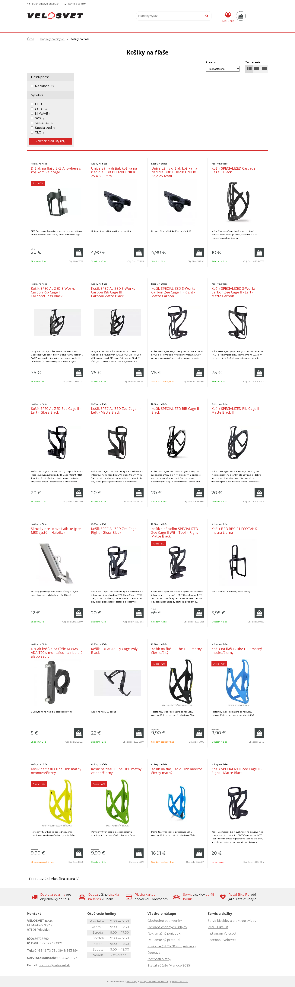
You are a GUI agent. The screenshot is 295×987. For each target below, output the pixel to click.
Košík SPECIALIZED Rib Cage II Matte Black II (235, 410)
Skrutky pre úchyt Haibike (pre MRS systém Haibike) (56, 530)
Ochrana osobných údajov (167, 927)
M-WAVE (43, 113)
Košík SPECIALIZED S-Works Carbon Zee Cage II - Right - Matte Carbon (173, 292)
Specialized (45, 128)
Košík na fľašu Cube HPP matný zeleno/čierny (116, 771)
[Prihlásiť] (228, 17)
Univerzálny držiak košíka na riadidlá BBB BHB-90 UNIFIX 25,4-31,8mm (114, 172)
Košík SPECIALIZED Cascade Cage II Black (233, 170)
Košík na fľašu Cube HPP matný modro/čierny (236, 651)
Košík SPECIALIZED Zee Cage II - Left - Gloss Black (56, 410)
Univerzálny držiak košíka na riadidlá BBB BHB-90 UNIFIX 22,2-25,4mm (174, 172)
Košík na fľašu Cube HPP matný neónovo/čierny (56, 771)
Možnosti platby (159, 959)
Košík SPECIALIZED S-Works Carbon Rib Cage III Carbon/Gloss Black (53, 292)
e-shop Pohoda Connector (154, 981)
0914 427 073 (67, 958)
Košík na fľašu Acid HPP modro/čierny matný (176, 771)
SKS (39, 118)
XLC (39, 132)
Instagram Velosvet (222, 933)
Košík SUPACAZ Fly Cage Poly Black (114, 651)
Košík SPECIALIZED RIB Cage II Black (175, 410)
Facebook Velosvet (222, 940)
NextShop (132, 981)
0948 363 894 (77, 3)
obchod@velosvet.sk (45, 3)
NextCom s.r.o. (180, 981)
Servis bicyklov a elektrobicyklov (232, 921)
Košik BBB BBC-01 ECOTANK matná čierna (234, 530)
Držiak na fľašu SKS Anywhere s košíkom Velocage (56, 170)
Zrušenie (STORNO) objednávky (172, 946)
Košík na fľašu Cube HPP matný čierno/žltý (176, 651)
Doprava (154, 952)
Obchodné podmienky (165, 921)
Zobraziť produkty (50, 141)
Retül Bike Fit (218, 927)
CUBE (41, 109)
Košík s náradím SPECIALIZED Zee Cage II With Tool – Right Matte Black (174, 532)
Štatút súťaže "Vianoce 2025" (169, 965)
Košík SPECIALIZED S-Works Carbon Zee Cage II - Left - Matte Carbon (233, 292)
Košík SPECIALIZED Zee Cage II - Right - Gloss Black (116, 530)
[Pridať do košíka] (78, 252)
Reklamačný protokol (164, 940)
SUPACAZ (44, 123)
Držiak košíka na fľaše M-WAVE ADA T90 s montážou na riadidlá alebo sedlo (56, 653)
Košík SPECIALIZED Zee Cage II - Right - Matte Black (236, 771)
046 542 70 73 (45, 950)
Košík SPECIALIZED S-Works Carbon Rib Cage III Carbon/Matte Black (113, 292)
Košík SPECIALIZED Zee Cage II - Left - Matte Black (116, 410)
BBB (40, 104)
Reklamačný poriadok (164, 933)
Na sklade (45, 86)
